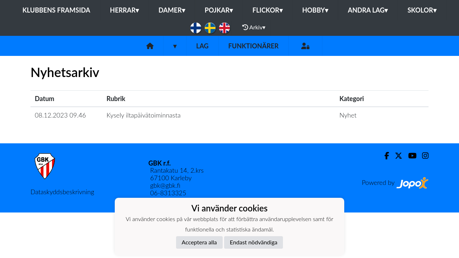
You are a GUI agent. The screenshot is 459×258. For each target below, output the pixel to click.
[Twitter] (395, 155)
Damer (171, 10)
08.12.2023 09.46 (60, 115)
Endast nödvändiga (254, 242)
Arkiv (253, 27)
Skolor (421, 10)
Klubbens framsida (56, 10)
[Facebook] (384, 155)
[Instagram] (422, 155)
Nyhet (347, 115)
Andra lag (368, 10)
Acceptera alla (199, 242)
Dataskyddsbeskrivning (62, 192)
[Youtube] (409, 155)
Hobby (315, 10)
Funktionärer (253, 46)
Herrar (124, 10)
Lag (202, 46)
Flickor (267, 10)
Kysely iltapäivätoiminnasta (144, 115)
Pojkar (219, 10)
